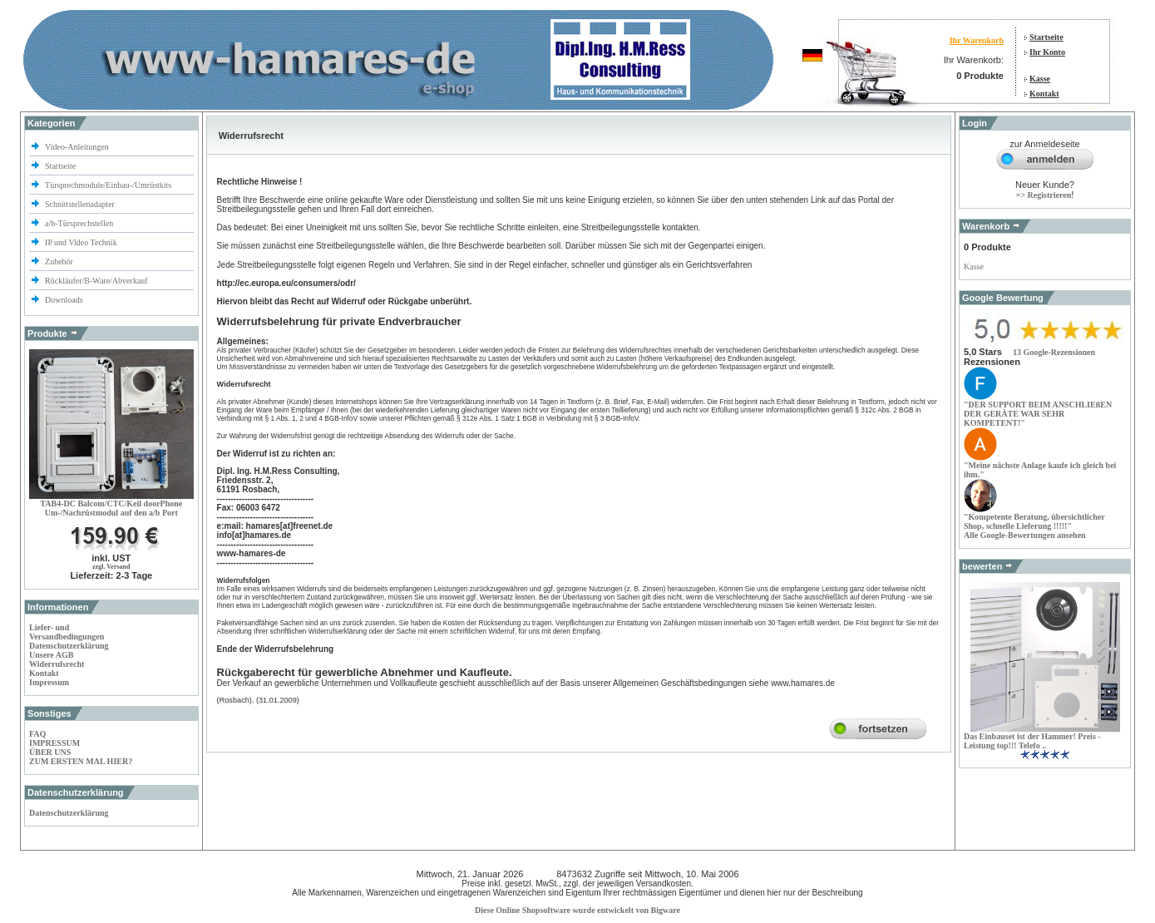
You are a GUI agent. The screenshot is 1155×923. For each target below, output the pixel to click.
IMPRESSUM (54, 743)
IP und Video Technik (82, 242)
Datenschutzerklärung (69, 645)
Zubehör (59, 261)
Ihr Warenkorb (977, 40)
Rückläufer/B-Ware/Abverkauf (96, 280)
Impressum (49, 682)
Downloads (64, 299)
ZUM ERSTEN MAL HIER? (80, 761)
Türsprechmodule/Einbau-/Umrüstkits (108, 185)
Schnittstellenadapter (80, 204)
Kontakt (1044, 93)
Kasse (1039, 78)
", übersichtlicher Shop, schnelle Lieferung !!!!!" (1034, 521)
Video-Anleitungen (77, 146)
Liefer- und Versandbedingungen (66, 632)
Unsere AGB (51, 654)
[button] (1054, 352)
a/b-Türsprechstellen (80, 223)
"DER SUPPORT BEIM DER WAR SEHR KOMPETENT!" (1038, 413)
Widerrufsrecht (56, 664)
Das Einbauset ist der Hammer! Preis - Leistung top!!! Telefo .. (1032, 741)
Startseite (1046, 37)
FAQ (37, 733)
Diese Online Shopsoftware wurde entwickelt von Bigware (577, 910)
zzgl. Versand (111, 566)
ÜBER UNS (50, 752)
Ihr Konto (1047, 52)
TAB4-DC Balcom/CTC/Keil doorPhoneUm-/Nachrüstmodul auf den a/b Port (111, 508)
